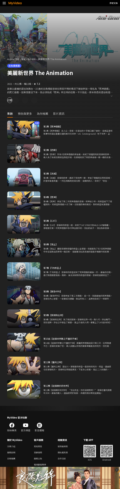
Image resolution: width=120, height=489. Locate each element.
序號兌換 (114, 3)
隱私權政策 (65, 453)
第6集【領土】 (51, 244)
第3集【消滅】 (51, 173)
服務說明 (12, 453)
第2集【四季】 (51, 150)
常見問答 (38, 446)
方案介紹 (12, 446)
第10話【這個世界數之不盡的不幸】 (62, 338)
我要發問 (38, 453)
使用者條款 (65, 446)
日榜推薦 (12, 459)
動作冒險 (35, 59)
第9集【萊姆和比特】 (54, 315)
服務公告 (38, 459)
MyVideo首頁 (14, 59)
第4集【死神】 (51, 197)
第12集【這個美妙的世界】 (57, 385)
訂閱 (13, 100)
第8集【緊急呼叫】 (53, 291)
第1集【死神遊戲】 (53, 126)
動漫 (26, 59)
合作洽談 (64, 459)
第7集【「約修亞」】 (53, 267)
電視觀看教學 (41, 466)
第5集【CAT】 (50, 220)
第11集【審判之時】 (54, 362)
